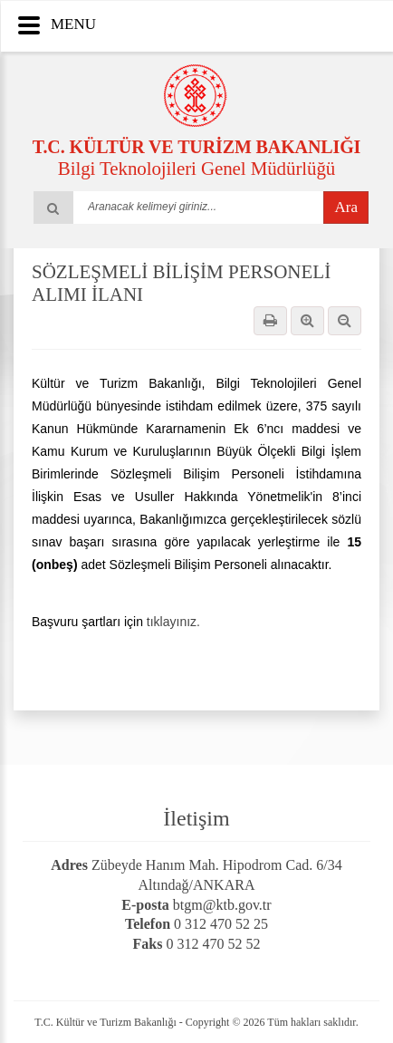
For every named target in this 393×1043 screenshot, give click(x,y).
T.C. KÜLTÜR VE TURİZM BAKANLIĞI (197, 147)
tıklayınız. (173, 621)
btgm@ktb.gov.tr (222, 905)
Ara (346, 207)
